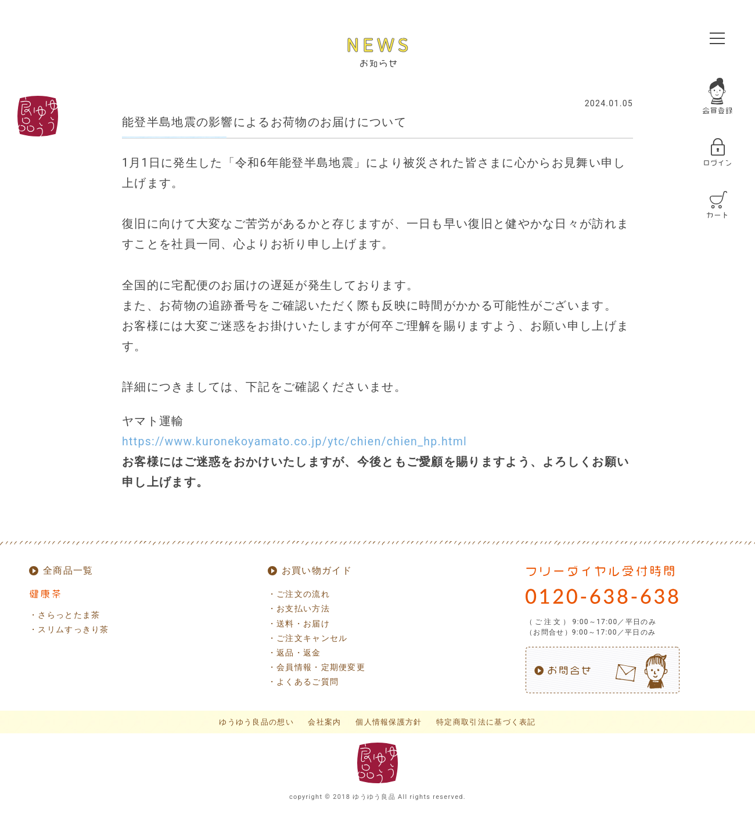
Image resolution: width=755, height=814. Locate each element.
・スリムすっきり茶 (69, 629)
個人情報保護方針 (388, 722)
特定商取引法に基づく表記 (486, 722)
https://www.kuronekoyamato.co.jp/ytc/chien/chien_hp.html (294, 441)
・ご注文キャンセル (308, 638)
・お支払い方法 (299, 608)
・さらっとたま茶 (64, 614)
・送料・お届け (299, 623)
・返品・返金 (294, 652)
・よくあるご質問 (303, 681)
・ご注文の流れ (299, 594)
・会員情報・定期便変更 (316, 667)
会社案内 (324, 722)
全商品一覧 (68, 570)
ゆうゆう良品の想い (256, 722)
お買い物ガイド (317, 570)
